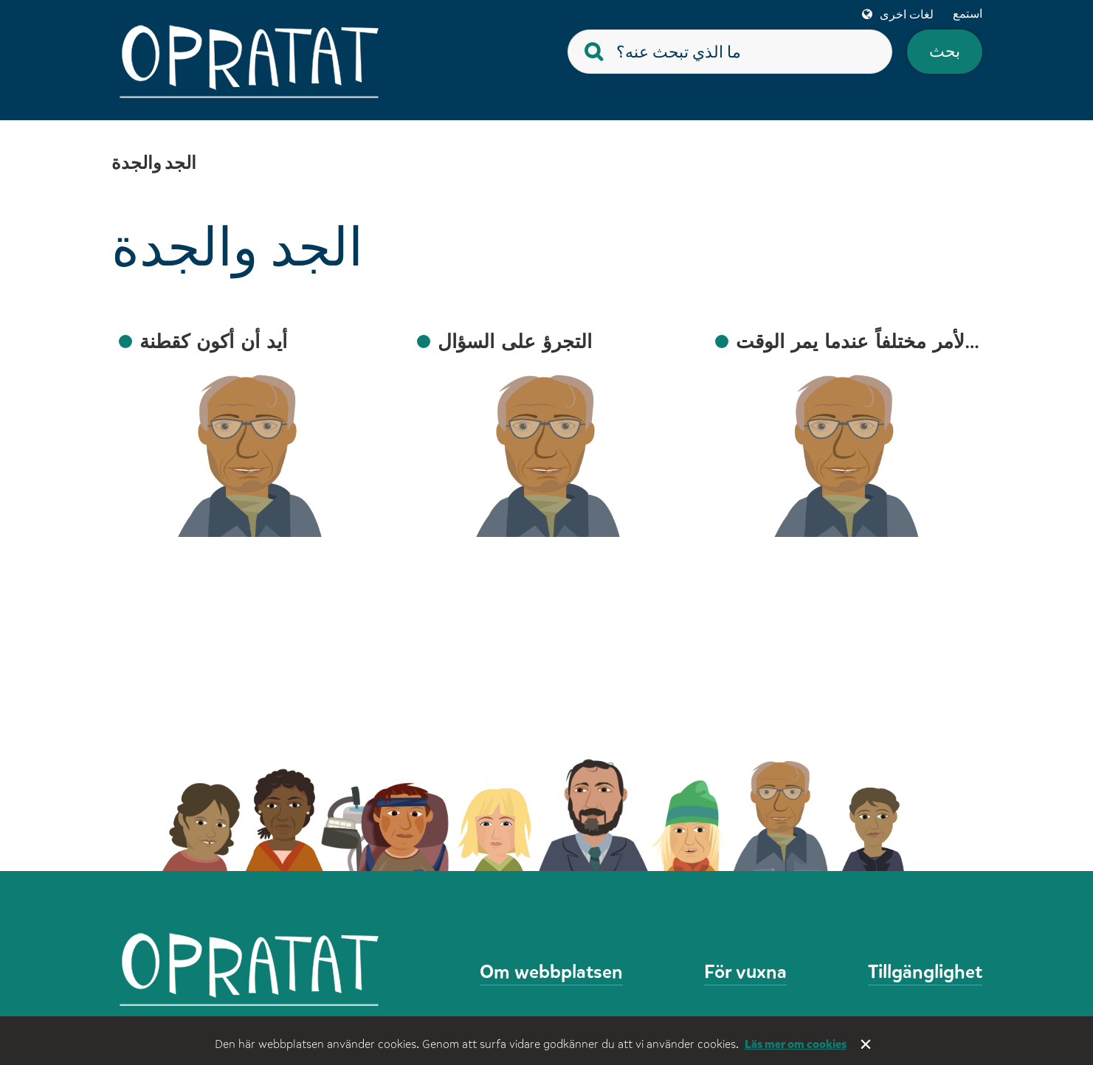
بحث (944, 51)
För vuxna (745, 972)
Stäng (867, 1046)
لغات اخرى (907, 14)
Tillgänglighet (925, 972)
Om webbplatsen (551, 972)
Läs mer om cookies (796, 1044)
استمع (967, 13)
